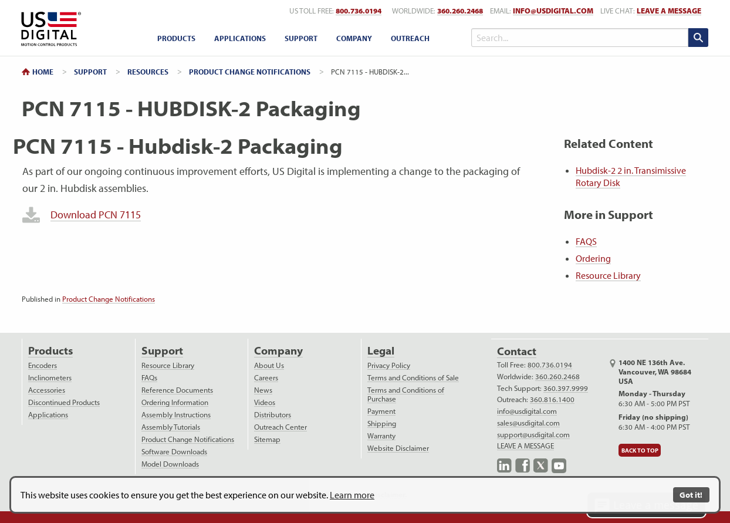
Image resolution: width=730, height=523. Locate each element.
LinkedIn (504, 465)
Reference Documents (177, 390)
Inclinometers (50, 377)
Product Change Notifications (249, 71)
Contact (516, 351)
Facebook (522, 465)
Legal (380, 350)
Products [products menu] (176, 38)
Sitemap (267, 439)
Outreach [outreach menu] (410, 38)
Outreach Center (280, 427)
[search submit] (698, 37)
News (263, 390)
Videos (264, 402)
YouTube (559, 465)
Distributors (272, 414)
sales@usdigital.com (528, 423)
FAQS (586, 241)
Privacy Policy (388, 365)
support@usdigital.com (533, 434)
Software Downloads (174, 451)
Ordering (593, 258)
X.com (540, 465)
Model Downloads (170, 464)
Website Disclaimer (398, 448)
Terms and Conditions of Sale (413, 377)
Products (50, 350)
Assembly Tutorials (170, 427)
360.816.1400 (552, 399)
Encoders (42, 365)
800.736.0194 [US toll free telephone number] (358, 10)
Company (278, 350)
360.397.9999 (565, 388)
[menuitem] (176, 38)
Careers (266, 377)
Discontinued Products (64, 402)
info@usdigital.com (553, 10)
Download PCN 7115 (95, 214)
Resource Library (608, 275)
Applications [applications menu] (240, 38)
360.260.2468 (557, 376)
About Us (269, 365)
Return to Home (49, 29)
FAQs (149, 377)
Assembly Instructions (176, 414)
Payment (381, 411)
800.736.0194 (550, 364)
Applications (48, 414)
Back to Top (639, 450)
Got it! (691, 494)
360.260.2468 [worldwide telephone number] (460, 10)
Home (42, 71)
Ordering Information (174, 402)
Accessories (46, 390)
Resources (147, 71)
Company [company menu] (354, 38)
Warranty (381, 435)
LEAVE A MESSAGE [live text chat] (669, 10)
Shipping (381, 423)
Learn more (352, 495)
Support (90, 71)
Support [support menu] (301, 38)
